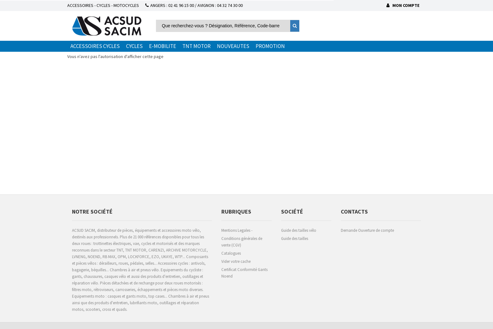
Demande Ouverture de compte (367, 230)
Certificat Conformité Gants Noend (244, 273)
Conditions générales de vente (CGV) (241, 242)
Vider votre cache (236, 261)
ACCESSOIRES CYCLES (95, 46)
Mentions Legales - (236, 230)
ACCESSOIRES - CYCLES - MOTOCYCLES (103, 5)
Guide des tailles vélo (298, 230)
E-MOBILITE (162, 46)
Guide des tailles (294, 238)
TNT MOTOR (196, 46)
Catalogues (231, 253)
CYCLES (134, 46)
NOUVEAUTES (233, 46)
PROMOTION (270, 46)
